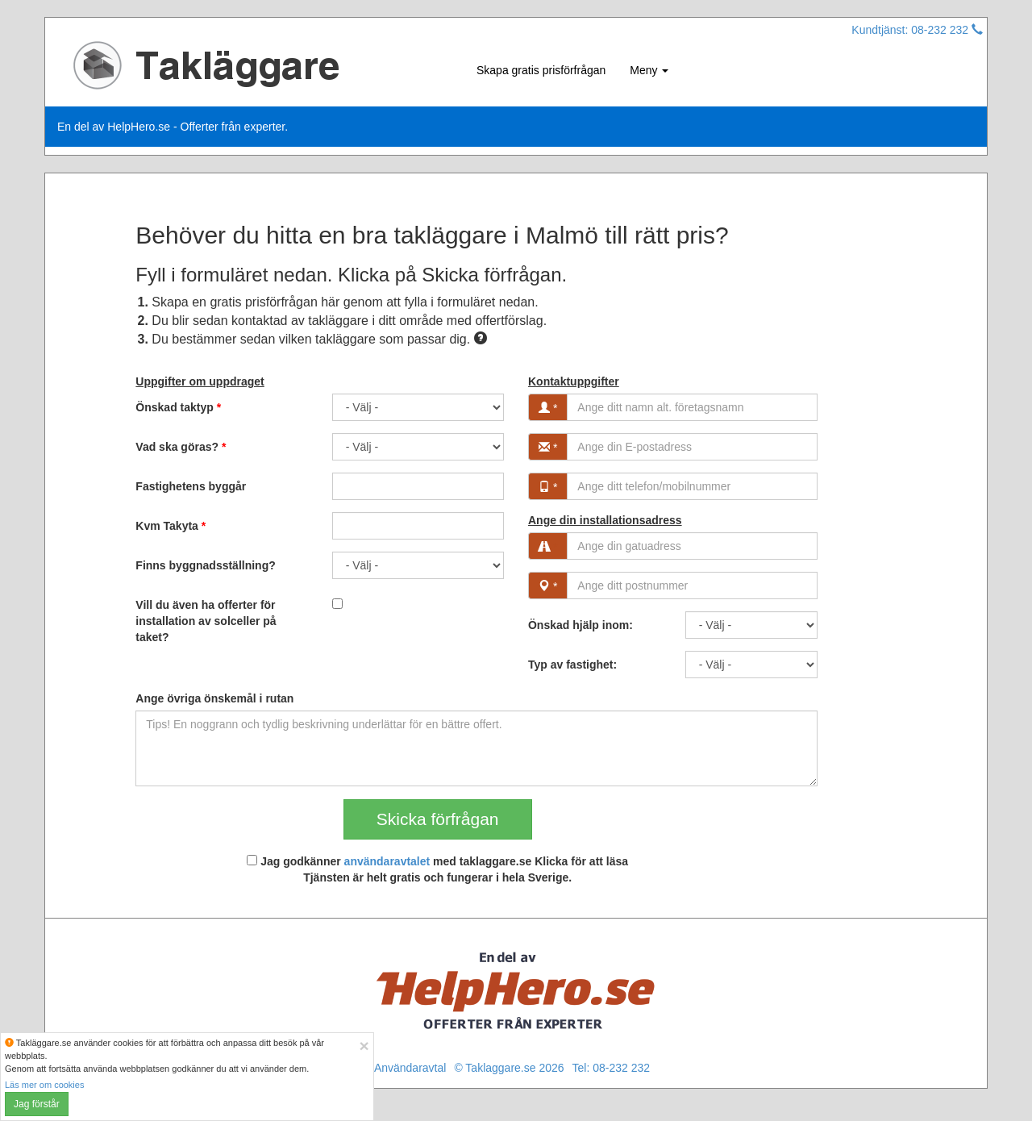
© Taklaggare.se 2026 (509, 1067)
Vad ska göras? (180, 446)
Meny (649, 70)
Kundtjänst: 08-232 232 (917, 29)
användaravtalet (387, 861)
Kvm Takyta (170, 525)
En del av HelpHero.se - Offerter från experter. (172, 126)
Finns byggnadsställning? (205, 565)
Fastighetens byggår (190, 486)
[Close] (363, 1045)
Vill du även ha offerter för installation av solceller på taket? (205, 621)
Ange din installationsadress (605, 520)
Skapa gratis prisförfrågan (540, 70)
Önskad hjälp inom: (580, 625)
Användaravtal (410, 1067)
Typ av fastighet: (572, 664)
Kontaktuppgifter (573, 381)
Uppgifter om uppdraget (199, 381)
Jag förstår (37, 1104)
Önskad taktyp (178, 407)
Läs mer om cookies (44, 1085)
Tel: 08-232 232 (611, 1067)
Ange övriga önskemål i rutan (214, 698)
